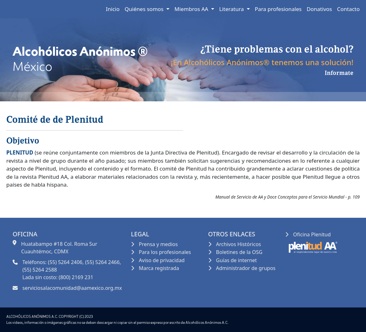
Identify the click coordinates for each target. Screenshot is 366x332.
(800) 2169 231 (76, 277)
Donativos (319, 9)
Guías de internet (236, 260)
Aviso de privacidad (162, 260)
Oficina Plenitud (312, 234)
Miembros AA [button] (192, 9)
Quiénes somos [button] (145, 9)
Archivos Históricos (238, 244)
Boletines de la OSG (239, 252)
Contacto (348, 9)
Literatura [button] (232, 9)
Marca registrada (159, 268)
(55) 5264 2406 (65, 262)
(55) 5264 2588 (39, 269)
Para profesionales (278, 9)
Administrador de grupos (246, 268)
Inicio (113, 9)
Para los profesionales (165, 252)
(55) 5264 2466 (102, 262)
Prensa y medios (158, 244)
